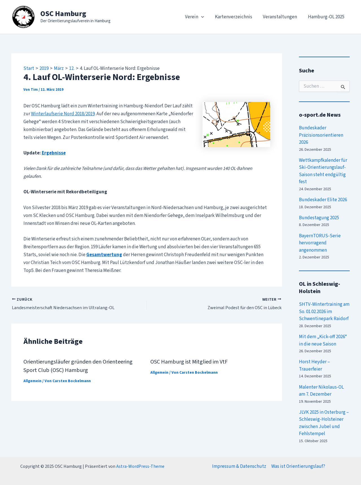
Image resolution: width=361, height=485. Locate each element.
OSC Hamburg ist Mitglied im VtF (189, 362)
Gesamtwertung (104, 254)
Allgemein (32, 381)
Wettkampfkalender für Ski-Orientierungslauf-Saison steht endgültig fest (323, 171)
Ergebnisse (54, 153)
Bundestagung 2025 (319, 217)
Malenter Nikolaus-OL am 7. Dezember (321, 391)
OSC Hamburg (63, 13)
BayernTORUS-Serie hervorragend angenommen (320, 243)
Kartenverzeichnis (236, 17)
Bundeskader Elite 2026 (323, 199)
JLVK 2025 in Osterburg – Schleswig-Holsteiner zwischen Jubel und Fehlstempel (324, 423)
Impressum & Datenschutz (239, 466)
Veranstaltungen (282, 17)
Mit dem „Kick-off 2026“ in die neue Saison (323, 340)
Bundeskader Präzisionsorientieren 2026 (321, 135)
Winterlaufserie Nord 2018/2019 (63, 113)
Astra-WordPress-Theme (140, 466)
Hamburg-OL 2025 (327, 17)
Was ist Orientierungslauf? (298, 466)
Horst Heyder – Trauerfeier (314, 365)
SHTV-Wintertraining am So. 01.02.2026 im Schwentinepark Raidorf (324, 311)
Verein (199, 17)
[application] (205, 17)
